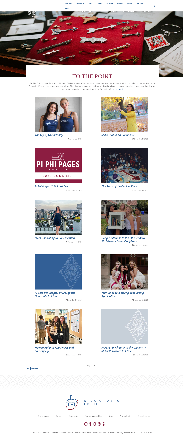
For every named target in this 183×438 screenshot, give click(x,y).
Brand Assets (43, 416)
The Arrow (109, 4)
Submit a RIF (80, 4)
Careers (59, 416)
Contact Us (73, 416)
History (119, 4)
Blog (90, 4)
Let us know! (117, 89)
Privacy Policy (125, 416)
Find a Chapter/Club (93, 416)
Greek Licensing (145, 416)
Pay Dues (139, 4)
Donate (129, 4)
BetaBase (68, 4)
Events (99, 4)
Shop (67, 8)
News (110, 416)
